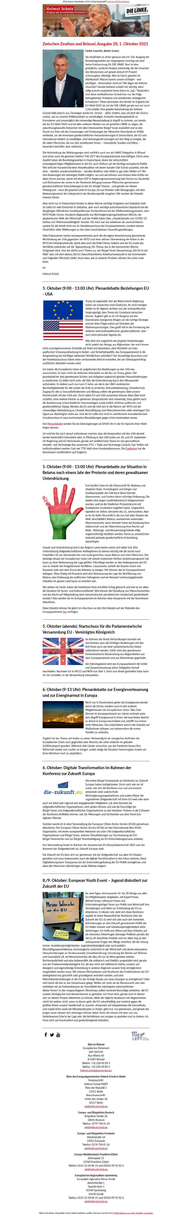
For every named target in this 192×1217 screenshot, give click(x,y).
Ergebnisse (131, 448)
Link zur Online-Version (118, 1)
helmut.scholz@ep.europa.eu (96, 1070)
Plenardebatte (55, 423)
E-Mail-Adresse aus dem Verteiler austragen (133, 1213)
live (65, 611)
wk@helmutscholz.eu (96, 1106)
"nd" (132, 90)
